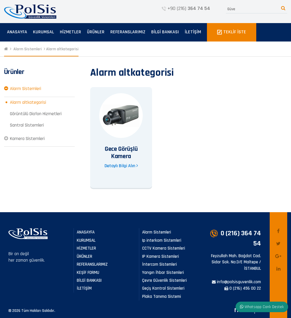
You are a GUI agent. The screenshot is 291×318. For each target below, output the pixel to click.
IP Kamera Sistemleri (160, 256)
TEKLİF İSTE (231, 32)
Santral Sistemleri (27, 125)
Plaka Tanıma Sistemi (161, 296)
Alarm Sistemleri (27, 49)
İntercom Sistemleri (159, 264)
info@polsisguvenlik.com (236, 282)
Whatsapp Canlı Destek (262, 307)
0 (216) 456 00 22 (242, 288)
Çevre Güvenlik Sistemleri (164, 280)
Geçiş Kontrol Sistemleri (163, 288)
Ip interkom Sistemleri (161, 240)
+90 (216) (186, 8)
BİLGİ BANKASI (165, 32)
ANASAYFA (17, 32)
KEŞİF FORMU (88, 272)
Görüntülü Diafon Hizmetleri (36, 114)
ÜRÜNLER (95, 32)
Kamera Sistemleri (27, 139)
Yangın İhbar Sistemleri (163, 272)
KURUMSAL (43, 32)
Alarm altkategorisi (62, 49)
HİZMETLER (70, 32)
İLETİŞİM (193, 32)
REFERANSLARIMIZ (127, 32)
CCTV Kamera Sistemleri (163, 248)
